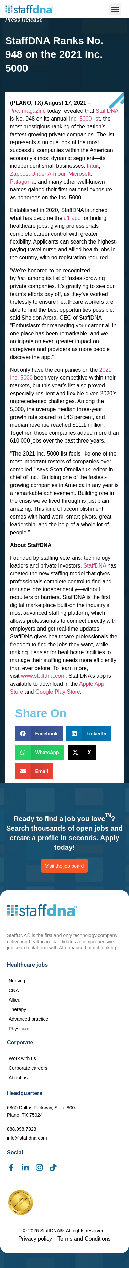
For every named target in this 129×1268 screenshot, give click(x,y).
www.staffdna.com (43, 676)
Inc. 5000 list (84, 119)
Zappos (19, 174)
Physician (19, 1028)
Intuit (93, 166)
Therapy (17, 1009)
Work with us (22, 1058)
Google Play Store (57, 692)
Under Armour (48, 174)
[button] (115, 9)
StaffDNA (107, 111)
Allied (14, 1000)
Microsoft (79, 174)
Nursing (17, 980)
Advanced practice (28, 1019)
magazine (28, 111)
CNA (14, 990)
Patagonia (22, 182)
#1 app (72, 218)
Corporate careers (28, 1068)
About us (18, 1077)
